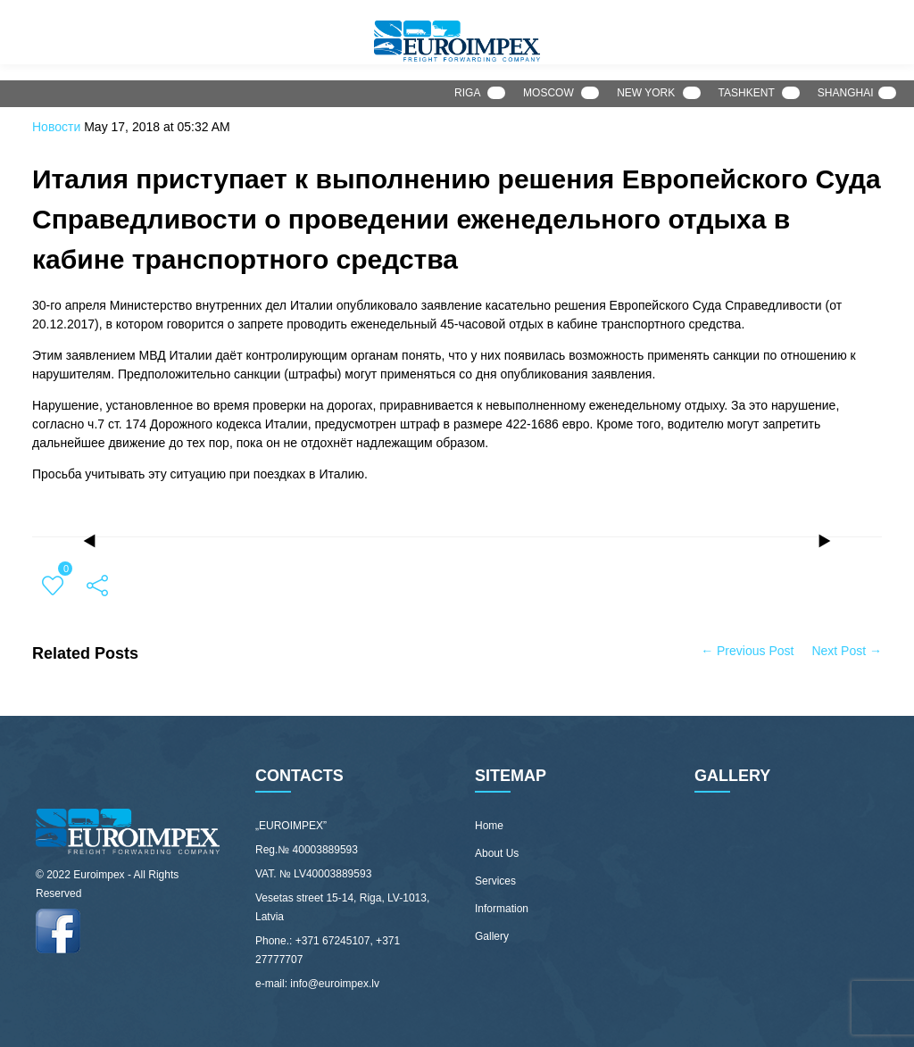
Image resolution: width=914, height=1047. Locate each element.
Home (489, 825)
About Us (497, 853)
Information (501, 908)
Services (495, 881)
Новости (56, 127)
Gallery (492, 936)
